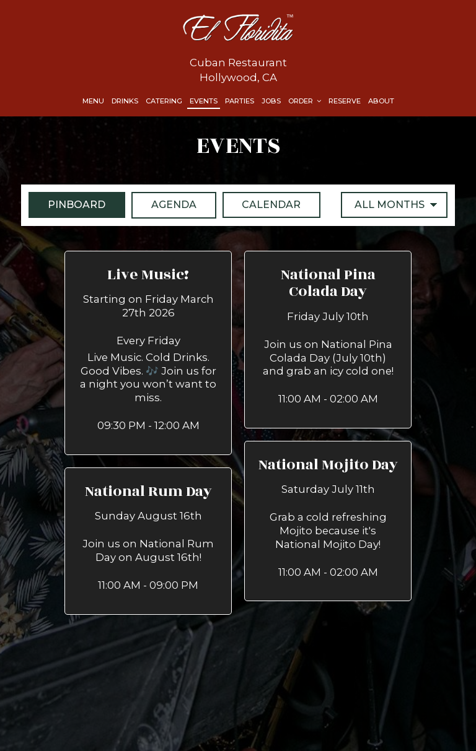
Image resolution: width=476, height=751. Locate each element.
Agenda (164, 204)
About (381, 101)
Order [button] (304, 101)
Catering (164, 101)
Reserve (344, 101)
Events (204, 101)
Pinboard (67, 204)
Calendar (262, 204)
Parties (239, 101)
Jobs (271, 101)
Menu (93, 101)
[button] (148, 353)
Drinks (125, 101)
